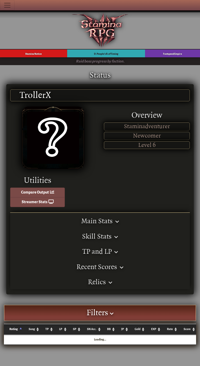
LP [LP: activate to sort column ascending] (60, 329)
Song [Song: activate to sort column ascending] (32, 329)
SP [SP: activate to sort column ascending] (74, 329)
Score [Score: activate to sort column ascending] (187, 329)
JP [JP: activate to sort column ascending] (122, 329)
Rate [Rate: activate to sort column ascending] (170, 329)
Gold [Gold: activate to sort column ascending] (137, 329)
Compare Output (37, 192)
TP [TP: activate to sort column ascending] (47, 329)
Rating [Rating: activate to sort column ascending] (13, 329)
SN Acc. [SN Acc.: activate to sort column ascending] (91, 329)
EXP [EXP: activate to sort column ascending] (153, 329)
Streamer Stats (38, 202)
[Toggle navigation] (7, 5)
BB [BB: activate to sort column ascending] (109, 329)
